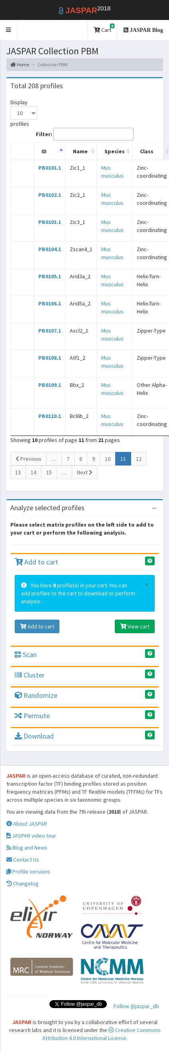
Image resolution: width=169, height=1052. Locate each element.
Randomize (36, 695)
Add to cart (36, 562)
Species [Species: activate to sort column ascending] (114, 151)
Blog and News (26, 847)
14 (33, 472)
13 (18, 472)
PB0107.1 (49, 330)
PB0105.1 (49, 276)
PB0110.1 (49, 416)
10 (107, 458)
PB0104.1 (49, 249)
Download (34, 736)
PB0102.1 (49, 194)
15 (49, 472)
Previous (28, 458)
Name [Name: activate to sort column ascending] (80, 151)
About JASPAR (26, 823)
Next (84, 472)
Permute (32, 715)
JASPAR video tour (31, 835)
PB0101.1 (49, 167)
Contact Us (22, 859)
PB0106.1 (49, 303)
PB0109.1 (49, 384)
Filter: (85, 134)
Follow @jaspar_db (136, 1006)
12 (138, 458)
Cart (104, 29)
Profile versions (28, 871)
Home (19, 64)
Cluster (30, 675)
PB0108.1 (49, 357)
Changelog (22, 883)
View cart (134, 626)
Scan (26, 654)
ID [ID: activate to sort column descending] (44, 151)
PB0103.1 (49, 222)
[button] (8, 30)
